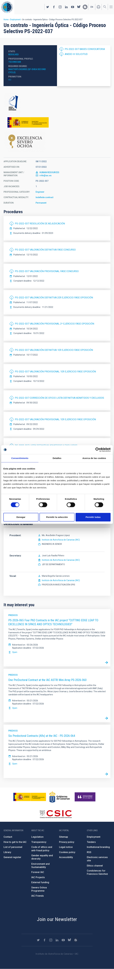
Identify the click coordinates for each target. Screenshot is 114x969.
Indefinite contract (44, 197)
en (92, 7)
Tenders (91, 842)
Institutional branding (98, 847)
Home (6, 19)
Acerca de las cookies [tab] (94, 458)
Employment (15, 19)
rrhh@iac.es (45, 175)
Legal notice (66, 847)
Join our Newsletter (57, 919)
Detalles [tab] (57, 458)
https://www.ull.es (85, 797)
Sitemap (63, 836)
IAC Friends (37, 895)
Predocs (13, 615)
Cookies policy (67, 852)
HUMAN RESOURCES (49, 172)
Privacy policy (66, 842)
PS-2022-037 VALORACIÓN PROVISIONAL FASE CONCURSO (47, 271)
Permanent (41, 203)
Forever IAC (37, 872)
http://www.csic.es (55, 814)
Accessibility (66, 857)
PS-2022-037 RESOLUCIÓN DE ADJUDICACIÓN (40, 223)
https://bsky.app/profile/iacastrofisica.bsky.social (79, 7)
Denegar (20, 517)
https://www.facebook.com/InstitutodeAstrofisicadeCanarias (54, 7)
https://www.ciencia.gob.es (29, 797)
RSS (89, 852)
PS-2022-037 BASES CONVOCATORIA (85, 49)
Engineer (40, 192)
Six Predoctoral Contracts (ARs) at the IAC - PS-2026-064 (41, 736)
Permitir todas (93, 517)
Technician (14, 62)
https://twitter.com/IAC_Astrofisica (48, 7)
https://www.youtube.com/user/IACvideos (72, 7)
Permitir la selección (57, 517)
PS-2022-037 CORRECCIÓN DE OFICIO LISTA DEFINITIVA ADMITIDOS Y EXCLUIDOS (59, 397)
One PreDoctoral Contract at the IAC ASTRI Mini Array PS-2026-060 (47, 680)
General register (12, 857)
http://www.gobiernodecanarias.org (59, 797)
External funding (40, 882)
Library (7, 852)
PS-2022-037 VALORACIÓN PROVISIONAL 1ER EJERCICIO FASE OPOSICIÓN (55, 371)
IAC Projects (38, 877)
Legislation (37, 836)
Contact (8, 836)
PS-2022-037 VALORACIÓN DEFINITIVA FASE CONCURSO (45, 249)
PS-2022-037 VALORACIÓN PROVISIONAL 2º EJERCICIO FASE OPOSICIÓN (54, 323)
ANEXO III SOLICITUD (76, 54)
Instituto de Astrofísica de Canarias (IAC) (61, 540)
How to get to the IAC (15, 842)
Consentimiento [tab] (19, 458)
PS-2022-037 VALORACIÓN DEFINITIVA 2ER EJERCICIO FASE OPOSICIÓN (54, 297)
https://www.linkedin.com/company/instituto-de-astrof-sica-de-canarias (66, 7)
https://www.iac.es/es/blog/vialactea (85, 7)
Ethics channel (95, 865)
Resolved (13, 54)
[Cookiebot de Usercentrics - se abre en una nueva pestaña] (98, 449)
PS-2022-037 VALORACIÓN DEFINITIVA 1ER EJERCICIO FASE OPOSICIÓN (54, 350)
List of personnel (13, 847)
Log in (98, 7)
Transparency (38, 842)
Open (14, 652)
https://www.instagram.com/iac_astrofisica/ (60, 7)
